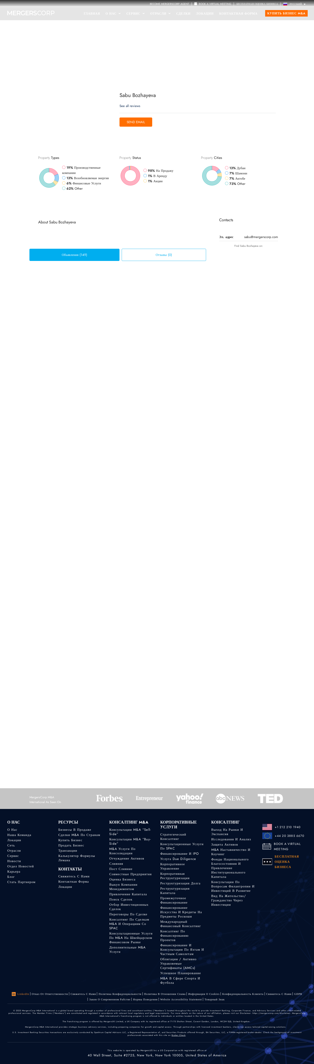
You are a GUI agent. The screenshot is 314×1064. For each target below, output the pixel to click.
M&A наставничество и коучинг (231, 852)
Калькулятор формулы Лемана (76, 858)
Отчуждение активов (126, 858)
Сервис (135, 13)
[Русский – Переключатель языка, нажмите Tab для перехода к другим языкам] (295, 4)
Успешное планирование (180, 973)
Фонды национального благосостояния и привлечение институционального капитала (230, 868)
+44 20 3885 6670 (289, 836)
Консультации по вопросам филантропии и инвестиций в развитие (233, 886)
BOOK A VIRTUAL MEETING (287, 846)
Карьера (13, 871)
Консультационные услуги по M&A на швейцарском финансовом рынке (131, 937)
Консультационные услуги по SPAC (182, 846)
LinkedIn (20, 994)
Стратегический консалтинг (173, 836)
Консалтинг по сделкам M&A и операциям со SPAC (129, 923)
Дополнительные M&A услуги (127, 949)
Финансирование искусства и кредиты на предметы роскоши (181, 912)
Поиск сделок (120, 899)
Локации (205, 13)
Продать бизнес (71, 845)
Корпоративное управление (172, 866)
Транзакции (67, 850)
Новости (14, 861)
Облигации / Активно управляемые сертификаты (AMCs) (178, 963)
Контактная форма (238, 13)
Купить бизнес (70, 840)
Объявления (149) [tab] (74, 254)
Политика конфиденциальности (120, 994)
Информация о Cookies (204, 994)
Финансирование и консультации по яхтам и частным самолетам (182, 949)
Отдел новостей (20, 866)
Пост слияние (120, 869)
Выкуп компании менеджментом (123, 886)
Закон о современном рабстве (109, 999)
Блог (11, 877)
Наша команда (19, 835)
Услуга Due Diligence (178, 859)
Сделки (183, 13)
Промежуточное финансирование (174, 900)
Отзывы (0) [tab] (164, 254)
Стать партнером (21, 882)
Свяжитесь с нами (73, 876)
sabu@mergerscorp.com (261, 237)
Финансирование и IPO (179, 853)
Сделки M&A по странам (79, 835)
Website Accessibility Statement (181, 999)
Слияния (116, 863)
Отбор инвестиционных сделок (128, 906)
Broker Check (179, 1035)
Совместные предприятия (130, 874)
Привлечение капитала (128, 894)
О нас (12, 829)
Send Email (136, 122)
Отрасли (160, 13)
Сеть (11, 845)
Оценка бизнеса (122, 879)
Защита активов (224, 844)
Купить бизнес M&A (286, 13)
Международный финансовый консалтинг (180, 923)
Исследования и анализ (231, 839)
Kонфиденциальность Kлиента (242, 994)
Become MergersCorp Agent (169, 4)
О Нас (113, 13)
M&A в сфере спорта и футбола (180, 980)
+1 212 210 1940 (288, 827)
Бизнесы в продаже (74, 829)
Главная (92, 13)
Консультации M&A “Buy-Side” (130, 841)
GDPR (298, 994)
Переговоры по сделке (128, 914)
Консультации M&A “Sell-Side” (130, 831)
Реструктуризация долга (180, 883)
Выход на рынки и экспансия (227, 831)
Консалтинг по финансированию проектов (174, 935)
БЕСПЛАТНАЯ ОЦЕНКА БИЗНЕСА (257, 4)
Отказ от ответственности (50, 994)
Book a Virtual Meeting (212, 4)
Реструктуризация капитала (175, 890)
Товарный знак (215, 999)
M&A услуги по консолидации (122, 851)
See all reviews (129, 106)
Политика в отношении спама (165, 994)
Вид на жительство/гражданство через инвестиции (228, 900)
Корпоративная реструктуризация (175, 876)
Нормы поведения (145, 999)
